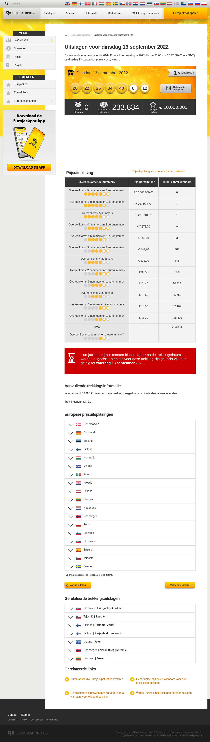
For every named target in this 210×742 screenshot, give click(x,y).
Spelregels (20, 48)
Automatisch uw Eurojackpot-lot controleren (97, 679)
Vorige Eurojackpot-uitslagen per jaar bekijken (164, 692)
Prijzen (18, 56)
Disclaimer (12, 720)
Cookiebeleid (37, 720)
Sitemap (25, 714)
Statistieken (21, 40)
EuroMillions (21, 92)
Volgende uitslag (180, 585)
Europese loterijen (25, 100)
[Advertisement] (130, 144)
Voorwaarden (52, 720)
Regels (18, 65)
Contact (12, 714)
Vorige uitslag (78, 585)
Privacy (24, 720)
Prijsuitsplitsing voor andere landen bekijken (158, 171)
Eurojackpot (21, 84)
